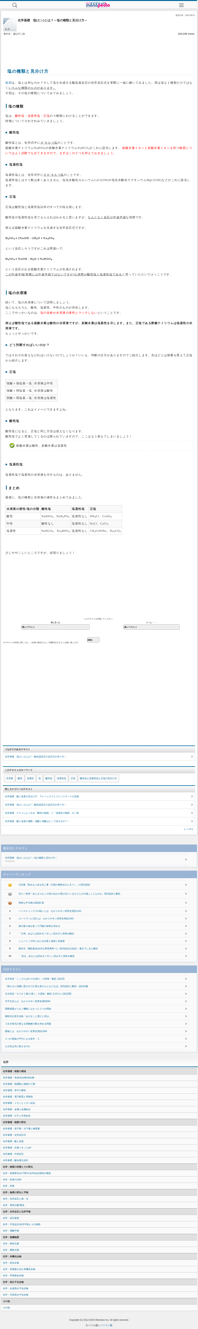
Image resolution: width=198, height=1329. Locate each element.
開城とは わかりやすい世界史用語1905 (26, 1031)
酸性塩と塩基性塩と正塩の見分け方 (98, 778)
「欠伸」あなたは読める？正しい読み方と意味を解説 (46, 933)
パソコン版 (106, 1325)
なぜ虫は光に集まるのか (17, 1046)
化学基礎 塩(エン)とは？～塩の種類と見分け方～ (87, 859)
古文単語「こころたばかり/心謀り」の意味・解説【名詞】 (35, 978)
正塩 (73, 778)
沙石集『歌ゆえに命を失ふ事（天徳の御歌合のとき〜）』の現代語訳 (54, 884)
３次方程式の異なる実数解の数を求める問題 (28, 1023)
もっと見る (188, 829)
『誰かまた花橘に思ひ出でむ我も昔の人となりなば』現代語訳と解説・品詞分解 (46, 986)
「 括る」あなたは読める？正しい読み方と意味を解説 (47, 956)
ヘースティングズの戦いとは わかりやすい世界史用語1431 (50, 911)
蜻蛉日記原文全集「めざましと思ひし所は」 (28, 1016)
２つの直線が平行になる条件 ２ (22, 1038)
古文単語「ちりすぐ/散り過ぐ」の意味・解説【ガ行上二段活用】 (38, 993)
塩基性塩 (61, 778)
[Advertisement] (99, 47)
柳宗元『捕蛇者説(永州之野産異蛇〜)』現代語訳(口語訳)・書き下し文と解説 (58, 948)
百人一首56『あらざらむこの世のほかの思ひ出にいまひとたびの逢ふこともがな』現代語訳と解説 (69, 893)
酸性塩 (48, 778)
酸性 (20, 778)
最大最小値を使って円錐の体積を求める (39, 926)
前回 (8, 82)
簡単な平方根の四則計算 (31, 902)
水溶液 (9, 778)
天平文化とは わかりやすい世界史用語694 (27, 1001)
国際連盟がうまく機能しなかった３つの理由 (28, 1008)
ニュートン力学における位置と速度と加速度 (42, 941)
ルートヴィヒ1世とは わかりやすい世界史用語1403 (46, 918)
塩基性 (30, 778)
